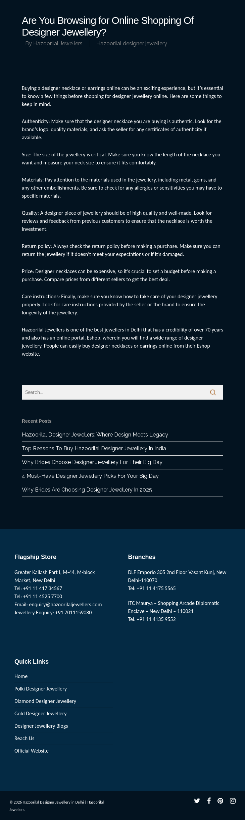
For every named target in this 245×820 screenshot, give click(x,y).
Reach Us (24, 738)
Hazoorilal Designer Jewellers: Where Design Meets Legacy (95, 434)
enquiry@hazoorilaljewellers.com (65, 604)
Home (21, 676)
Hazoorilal (33, 329)
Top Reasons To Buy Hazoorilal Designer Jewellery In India (94, 448)
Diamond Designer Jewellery (45, 701)
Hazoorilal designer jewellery (131, 43)
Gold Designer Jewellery (40, 713)
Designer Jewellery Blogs (41, 726)
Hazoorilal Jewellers (58, 43)
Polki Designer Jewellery (40, 688)
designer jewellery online (139, 96)
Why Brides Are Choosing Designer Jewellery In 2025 (87, 489)
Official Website (31, 751)
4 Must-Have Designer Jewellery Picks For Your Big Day (90, 476)
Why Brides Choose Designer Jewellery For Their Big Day (92, 462)
